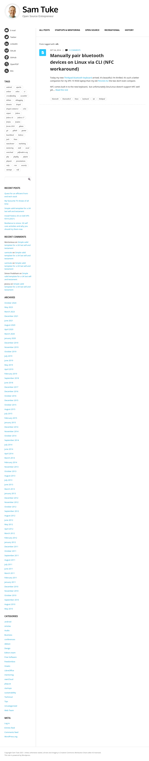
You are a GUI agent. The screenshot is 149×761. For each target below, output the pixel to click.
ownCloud (8, 679)
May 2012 (8, 524)
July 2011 (8, 564)
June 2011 (8, 568)
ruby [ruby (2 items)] (7, 165)
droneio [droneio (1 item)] (9, 104)
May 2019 (8, 365)
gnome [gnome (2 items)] (24, 131)
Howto (7, 666)
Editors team (10, 652)
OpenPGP (11, 64)
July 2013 (8, 480)
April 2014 (8, 453)
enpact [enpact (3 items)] (8, 113)
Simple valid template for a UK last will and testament (17, 245)
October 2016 (10, 396)
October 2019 (10, 351)
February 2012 (10, 537)
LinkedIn (11, 44)
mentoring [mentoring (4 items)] (9, 148)
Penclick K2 (103, 80)
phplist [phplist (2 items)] (25, 157)
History (129, 30)
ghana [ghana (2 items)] (21, 126)
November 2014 (11, 431)
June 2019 (8, 360)
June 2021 (8, 320)
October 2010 (10, 595)
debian (7, 644)
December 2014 (11, 427)
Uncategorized (10, 706)
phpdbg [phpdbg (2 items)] (16, 157)
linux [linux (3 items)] (15, 139)
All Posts (44, 30)
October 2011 (10, 551)
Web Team (9, 710)
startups (8, 688)
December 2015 (11, 400)
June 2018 (8, 382)
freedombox (9, 661)
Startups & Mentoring (67, 30)
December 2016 (11, 391)
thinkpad (102, 99)
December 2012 (11, 498)
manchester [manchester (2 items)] (10, 144)
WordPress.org (10, 736)
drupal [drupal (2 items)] (18, 104)
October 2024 (10, 303)
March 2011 (9, 573)
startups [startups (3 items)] (9, 170)
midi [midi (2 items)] (19, 148)
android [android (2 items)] (9, 87)
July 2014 (8, 444)
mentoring (9, 674)
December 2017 (11, 387)
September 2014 (11, 440)
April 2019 (8, 369)
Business (8, 635)
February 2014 (10, 462)
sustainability (10, 692)
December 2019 (11, 342)
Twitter (10, 37)
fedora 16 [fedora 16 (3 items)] (9, 118)
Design (7, 648)
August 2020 (9, 325)
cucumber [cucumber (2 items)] (23, 96)
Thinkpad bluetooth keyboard (78, 77)
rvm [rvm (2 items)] (15, 165)
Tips (6, 701)
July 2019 (8, 356)
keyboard (85, 99)
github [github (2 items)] (15, 131)
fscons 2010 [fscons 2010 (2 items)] (10, 126)
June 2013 (8, 484)
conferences (9, 639)
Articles (7, 626)
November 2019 (11, 347)
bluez (76, 99)
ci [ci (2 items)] (24, 92)
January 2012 (10, 542)
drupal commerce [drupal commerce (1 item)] (12, 109)
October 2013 (10, 471)
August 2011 (9, 560)
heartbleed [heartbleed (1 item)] (10, 135)
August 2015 (9, 409)
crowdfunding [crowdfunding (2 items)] (11, 96)
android (7, 621)
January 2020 (10, 338)
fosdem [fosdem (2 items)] (17, 122)
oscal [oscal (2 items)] (27, 148)
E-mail (10, 30)
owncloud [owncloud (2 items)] (9, 152)
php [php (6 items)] (7, 157)
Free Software (10, 657)
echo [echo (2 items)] (24, 109)
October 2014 (10, 435)
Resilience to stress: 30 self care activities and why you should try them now (16, 226)
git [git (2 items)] (7, 131)
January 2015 (10, 422)
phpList (7, 683)
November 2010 (11, 591)
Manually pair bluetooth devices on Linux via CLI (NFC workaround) (82, 62)
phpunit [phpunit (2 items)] (9, 161)
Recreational (112, 30)
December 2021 (11, 316)
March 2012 (9, 533)
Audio (6, 630)
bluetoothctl (67, 99)
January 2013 (10, 493)
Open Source (92, 30)
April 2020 (8, 329)
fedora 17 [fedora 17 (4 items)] (21, 118)
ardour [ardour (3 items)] (8, 92)
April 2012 (8, 529)
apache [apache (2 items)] (18, 87)
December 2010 (11, 586)
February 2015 (10, 418)
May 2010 (8, 608)
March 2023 (9, 311)
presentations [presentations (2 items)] (20, 161)
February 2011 (10, 577)
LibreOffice (9, 670)
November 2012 (11, 502)
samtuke (8, 252)
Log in (7, 723)
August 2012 (9, 515)
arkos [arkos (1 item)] (17, 92)
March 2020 (9, 333)
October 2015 (10, 404)
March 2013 (9, 489)
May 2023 (8, 307)
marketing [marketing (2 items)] (22, 144)
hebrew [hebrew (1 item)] (20, 135)
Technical (8, 697)
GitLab (10, 50)
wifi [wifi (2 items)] (17, 170)
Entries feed (9, 727)
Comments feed (11, 732)
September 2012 (11, 511)
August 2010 (9, 604)
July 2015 (8, 413)
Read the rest (62, 90)
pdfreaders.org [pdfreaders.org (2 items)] (23, 152)
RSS (8, 71)
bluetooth (55, 99)
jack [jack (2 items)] (7, 139)
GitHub (10, 57)
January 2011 (10, 582)
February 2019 (10, 373)
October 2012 (10, 506)
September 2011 (11, 555)
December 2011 (11, 546)
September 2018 (11, 378)
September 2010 (11, 599)
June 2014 (8, 449)
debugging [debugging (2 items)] (19, 100)
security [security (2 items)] (24, 165)
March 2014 (9, 458)
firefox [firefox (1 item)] (8, 122)
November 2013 (11, 466)
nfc (94, 99)
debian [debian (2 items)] (8, 100)
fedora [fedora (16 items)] (17, 113)
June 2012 (8, 520)
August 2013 (9, 475)
